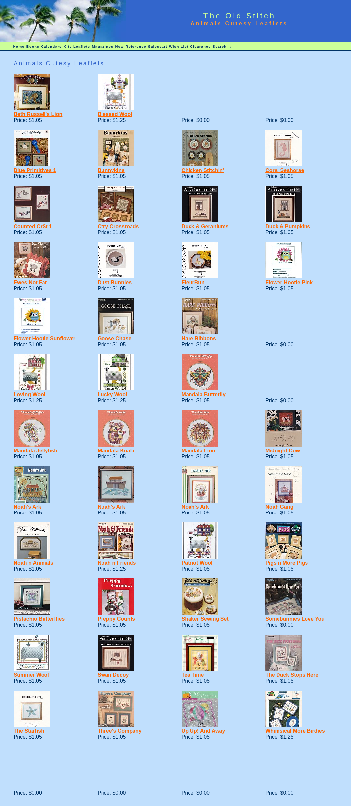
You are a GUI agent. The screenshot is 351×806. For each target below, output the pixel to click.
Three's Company (120, 731)
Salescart (157, 46)
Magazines (103, 46)
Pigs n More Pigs (286, 563)
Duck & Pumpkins (287, 226)
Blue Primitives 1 (35, 170)
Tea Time (193, 675)
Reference (136, 46)
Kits (68, 46)
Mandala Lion (198, 450)
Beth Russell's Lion (38, 114)
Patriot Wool (197, 563)
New (119, 46)
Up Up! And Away (203, 731)
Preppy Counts (116, 619)
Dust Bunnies (115, 282)
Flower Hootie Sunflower (45, 338)
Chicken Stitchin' (203, 170)
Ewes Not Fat (30, 282)
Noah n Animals (33, 563)
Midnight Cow (282, 450)
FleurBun (193, 282)
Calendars (51, 46)
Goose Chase (114, 338)
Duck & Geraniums (205, 226)
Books (32, 46)
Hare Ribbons (199, 338)
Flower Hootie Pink (289, 282)
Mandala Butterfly (204, 394)
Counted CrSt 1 (33, 226)
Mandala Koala (116, 450)
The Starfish (29, 731)
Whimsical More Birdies (295, 731)
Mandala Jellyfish (36, 450)
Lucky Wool (112, 394)
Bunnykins (111, 170)
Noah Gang (279, 507)
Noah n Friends (117, 563)
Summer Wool (31, 675)
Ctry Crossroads (118, 226)
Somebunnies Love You (295, 619)
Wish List (179, 46)
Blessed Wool (115, 114)
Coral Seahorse (284, 170)
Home (19, 46)
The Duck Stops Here (291, 675)
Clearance (200, 46)
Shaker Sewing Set (205, 619)
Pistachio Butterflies (39, 619)
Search (220, 46)
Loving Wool (29, 394)
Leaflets (81, 46)
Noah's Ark (27, 507)
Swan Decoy (113, 675)
